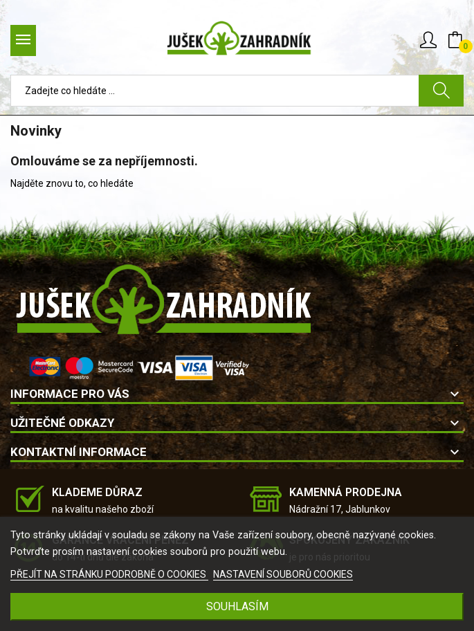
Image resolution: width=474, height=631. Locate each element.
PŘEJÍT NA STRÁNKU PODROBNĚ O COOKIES (109, 574)
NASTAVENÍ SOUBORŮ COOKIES (283, 574)
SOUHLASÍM (237, 606)
